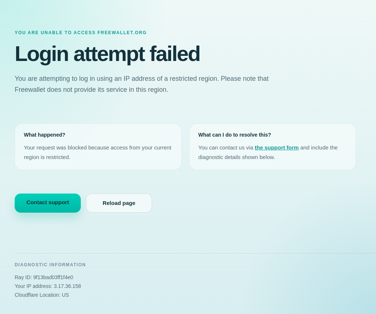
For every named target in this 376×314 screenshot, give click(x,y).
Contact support (47, 202)
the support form (277, 147)
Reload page (118, 203)
